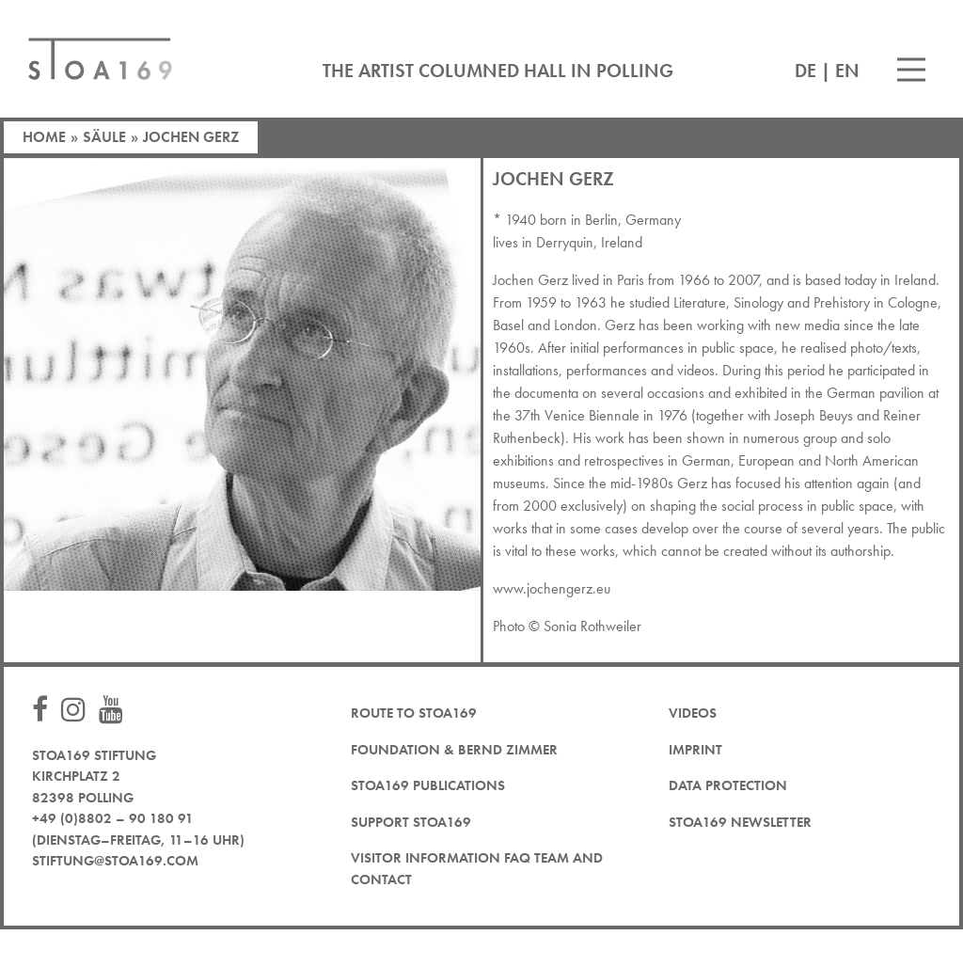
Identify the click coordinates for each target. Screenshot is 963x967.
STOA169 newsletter (740, 822)
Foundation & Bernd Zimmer (454, 749)
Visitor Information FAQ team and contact (477, 868)
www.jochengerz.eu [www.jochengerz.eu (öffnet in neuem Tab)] (551, 588)
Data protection (728, 785)
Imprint (695, 749)
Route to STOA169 (414, 713)
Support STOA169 (411, 822)
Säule (104, 137)
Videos (693, 713)
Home (44, 137)
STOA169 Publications (428, 785)
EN (847, 70)
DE (805, 70)
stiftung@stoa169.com (115, 860)
